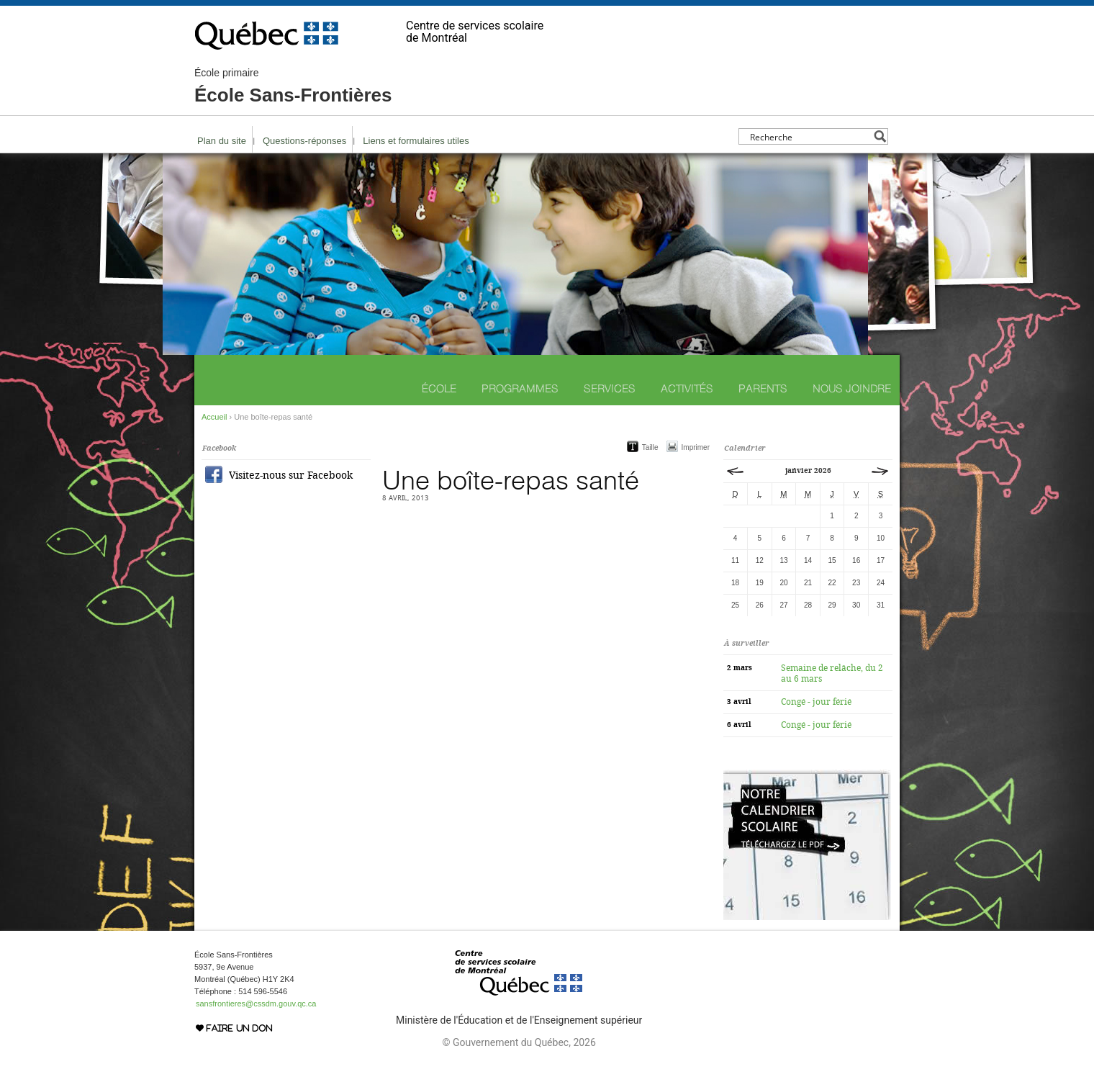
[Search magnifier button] (879, 136)
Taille (650, 447)
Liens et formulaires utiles (416, 140)
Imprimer (696, 447)
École (439, 388)
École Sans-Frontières (293, 86)
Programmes (520, 388)
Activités (687, 388)
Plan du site (221, 140)
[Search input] (809, 136)
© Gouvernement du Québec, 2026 (518, 1042)
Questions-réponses (304, 140)
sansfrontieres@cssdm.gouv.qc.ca (256, 1003)
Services (610, 388)
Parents (762, 388)
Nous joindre (852, 388)
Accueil (214, 416)
